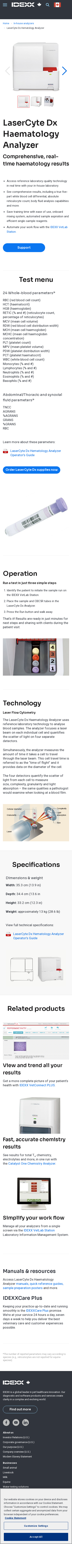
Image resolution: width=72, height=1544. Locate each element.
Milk (5, 1477)
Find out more (20, 1409)
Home (6, 23)
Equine (6, 1481)
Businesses (10, 1462)
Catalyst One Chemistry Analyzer (31, 1163)
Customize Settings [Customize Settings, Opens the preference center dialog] (36, 1525)
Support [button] (24, 248)
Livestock (8, 1472)
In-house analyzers (24, 23)
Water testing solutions (16, 1486)
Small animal (10, 1467)
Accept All (36, 1536)
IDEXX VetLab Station (39, 1230)
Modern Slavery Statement (17, 1456)
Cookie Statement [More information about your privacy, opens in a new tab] (15, 1518)
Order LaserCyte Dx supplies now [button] (32, 470)
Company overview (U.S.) (17, 1451)
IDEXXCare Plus (37, 1310)
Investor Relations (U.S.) (16, 1437)
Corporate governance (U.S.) (18, 1442)
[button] (7, 70)
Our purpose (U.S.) (13, 1447)
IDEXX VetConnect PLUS (37, 1085)
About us (8, 1432)
